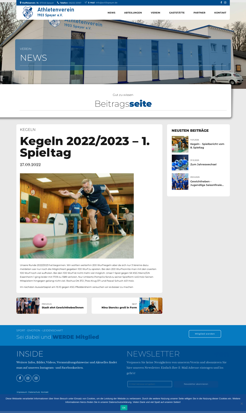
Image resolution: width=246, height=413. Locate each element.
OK (124, 407)
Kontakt (220, 12)
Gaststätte (177, 12)
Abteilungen (133, 12)
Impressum (22, 392)
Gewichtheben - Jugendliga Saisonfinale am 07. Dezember (206, 185)
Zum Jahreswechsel (203, 164)
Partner (199, 12)
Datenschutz (34, 392)
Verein (155, 12)
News (111, 12)
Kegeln (28, 129)
